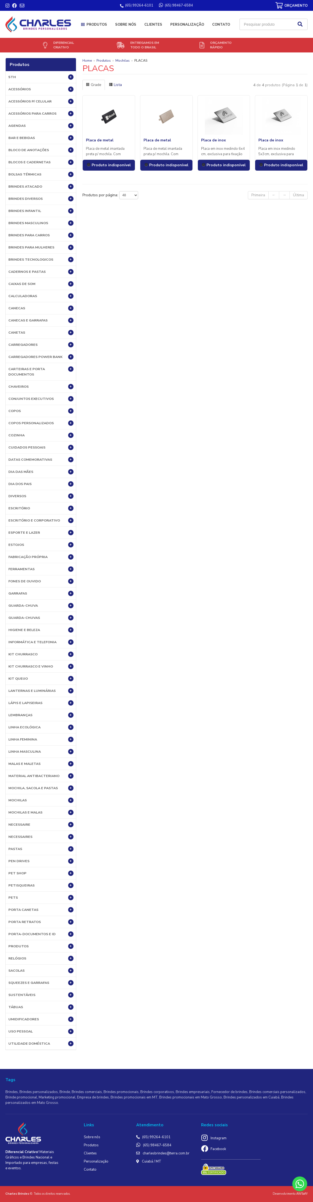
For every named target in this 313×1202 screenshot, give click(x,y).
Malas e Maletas (41, 763)
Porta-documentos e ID (41, 934)
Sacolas (41, 970)
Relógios (41, 958)
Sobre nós (125, 24)
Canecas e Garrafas (41, 320)
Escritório (41, 508)
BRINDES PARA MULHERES (41, 247)
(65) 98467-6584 (157, 1145)
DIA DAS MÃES (41, 471)
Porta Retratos (41, 922)
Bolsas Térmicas (41, 174)
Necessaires (41, 836)
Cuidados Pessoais (41, 447)
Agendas (41, 125)
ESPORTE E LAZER (41, 532)
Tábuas (41, 1007)
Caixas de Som (41, 284)
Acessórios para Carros (41, 113)
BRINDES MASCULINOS (41, 223)
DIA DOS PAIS (41, 484)
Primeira (258, 195)
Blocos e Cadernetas (41, 162)
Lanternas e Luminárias (41, 690)
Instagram (219, 1138)
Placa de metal (100, 140)
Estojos (41, 544)
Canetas (41, 332)
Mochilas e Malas (41, 812)
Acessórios (41, 89)
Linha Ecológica (41, 727)
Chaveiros (41, 386)
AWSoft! (302, 1194)
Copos (41, 411)
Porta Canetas (41, 909)
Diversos (41, 496)
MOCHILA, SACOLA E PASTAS (41, 788)
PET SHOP (41, 873)
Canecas (41, 308)
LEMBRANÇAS (41, 715)
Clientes (153, 24)
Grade (93, 84)
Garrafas (41, 593)
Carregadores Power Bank (41, 357)
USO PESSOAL (41, 1031)
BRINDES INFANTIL (41, 211)
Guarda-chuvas (41, 617)
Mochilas (41, 800)
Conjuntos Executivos (41, 398)
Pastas (41, 849)
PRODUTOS (41, 946)
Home (87, 60)
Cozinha (41, 435)
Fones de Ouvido (41, 581)
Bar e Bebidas (41, 138)
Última (298, 195)
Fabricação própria (41, 557)
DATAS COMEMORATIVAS (41, 459)
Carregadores (41, 344)
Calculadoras (41, 296)
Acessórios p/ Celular (41, 101)
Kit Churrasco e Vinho (41, 666)
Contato (221, 24)
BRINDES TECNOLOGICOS (41, 259)
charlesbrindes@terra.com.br (166, 1153)
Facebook (218, 1149)
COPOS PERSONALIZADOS (41, 423)
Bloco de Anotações (41, 150)
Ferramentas (41, 569)
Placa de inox (213, 140)
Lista (115, 84)
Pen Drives (41, 861)
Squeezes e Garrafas (41, 982)
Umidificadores (41, 1019)
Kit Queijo (41, 678)
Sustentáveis (41, 995)
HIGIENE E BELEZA (41, 630)
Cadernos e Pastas (41, 271)
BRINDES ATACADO (41, 186)
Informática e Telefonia (41, 642)
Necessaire (41, 824)
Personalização (187, 24)
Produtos (96, 24)
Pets (41, 897)
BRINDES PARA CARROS (41, 235)
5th (41, 77)
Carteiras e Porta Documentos (41, 371)
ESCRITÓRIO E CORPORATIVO (41, 520)
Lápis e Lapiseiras (41, 703)
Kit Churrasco (41, 654)
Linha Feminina (41, 739)
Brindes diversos (41, 198)
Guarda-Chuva (41, 605)
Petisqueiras (41, 885)
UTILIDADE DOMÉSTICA (41, 1043)
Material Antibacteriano (41, 776)
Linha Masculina (41, 751)
